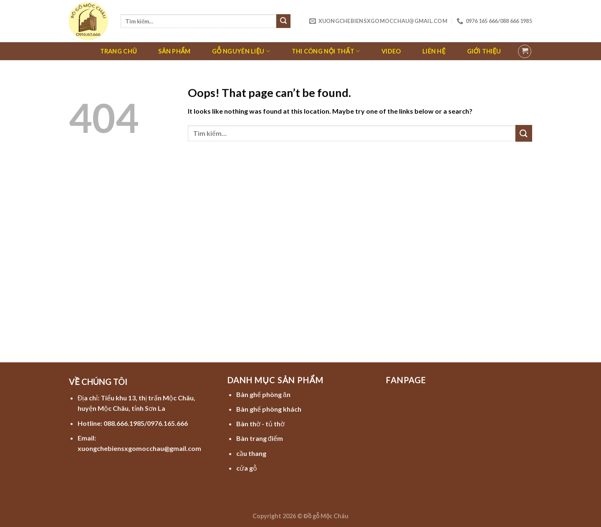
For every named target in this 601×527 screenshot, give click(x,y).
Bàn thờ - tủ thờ (260, 424)
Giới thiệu (484, 51)
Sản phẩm (174, 51)
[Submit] (283, 21)
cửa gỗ (246, 468)
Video (391, 51)
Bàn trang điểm (259, 438)
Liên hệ (433, 51)
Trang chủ (118, 51)
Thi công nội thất (326, 51)
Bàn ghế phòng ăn (263, 394)
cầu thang (251, 453)
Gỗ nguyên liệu (241, 51)
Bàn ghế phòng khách (268, 409)
